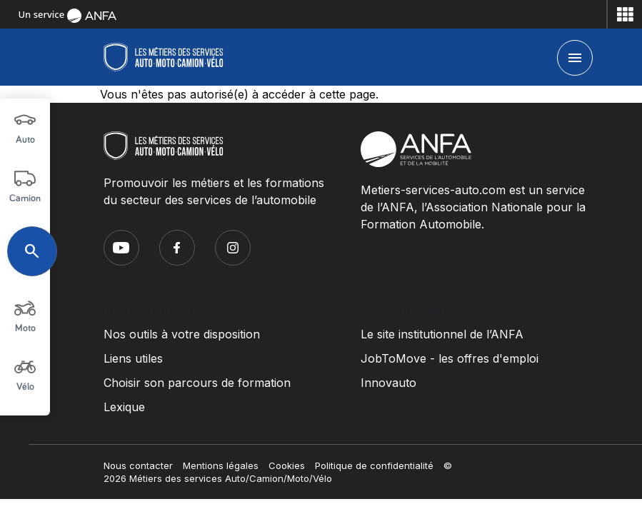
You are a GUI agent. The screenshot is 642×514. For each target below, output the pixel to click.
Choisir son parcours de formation (197, 383)
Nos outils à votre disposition (182, 334)
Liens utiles (133, 358)
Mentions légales (221, 465)
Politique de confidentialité (374, 465)
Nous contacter (138, 465)
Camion (25, 185)
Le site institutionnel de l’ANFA (442, 334)
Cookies (287, 465)
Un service (67, 14)
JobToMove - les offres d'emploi (449, 358)
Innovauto (388, 383)
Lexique (124, 407)
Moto (25, 315)
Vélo (25, 374)
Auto (25, 127)
